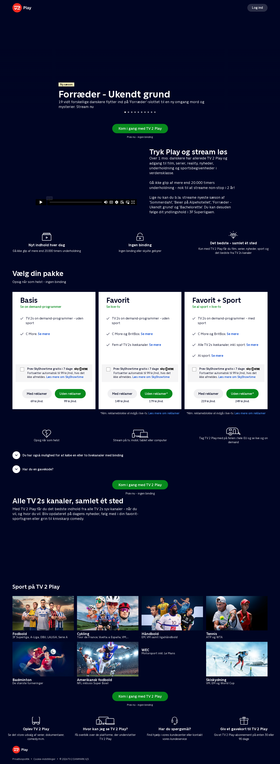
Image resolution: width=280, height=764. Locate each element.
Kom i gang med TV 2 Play (140, 128)
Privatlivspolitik (20, 759)
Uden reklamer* (156, 394)
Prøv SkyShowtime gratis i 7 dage (50, 368)
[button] (140, 455)
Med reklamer (37, 394)
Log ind (257, 8)
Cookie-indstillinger (44, 759)
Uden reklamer (70, 394)
